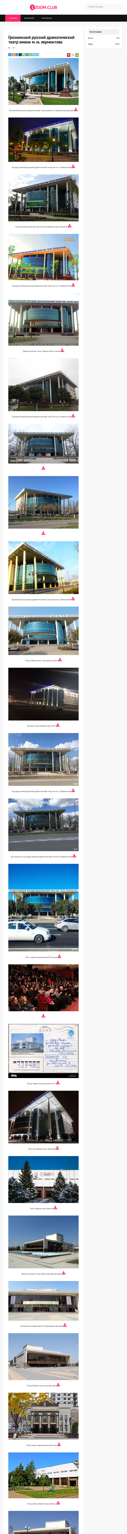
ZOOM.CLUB (43, 7)
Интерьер (29, 18)
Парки (90, 44)
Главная (13, 18)
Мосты (90, 38)
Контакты (47, 18)
